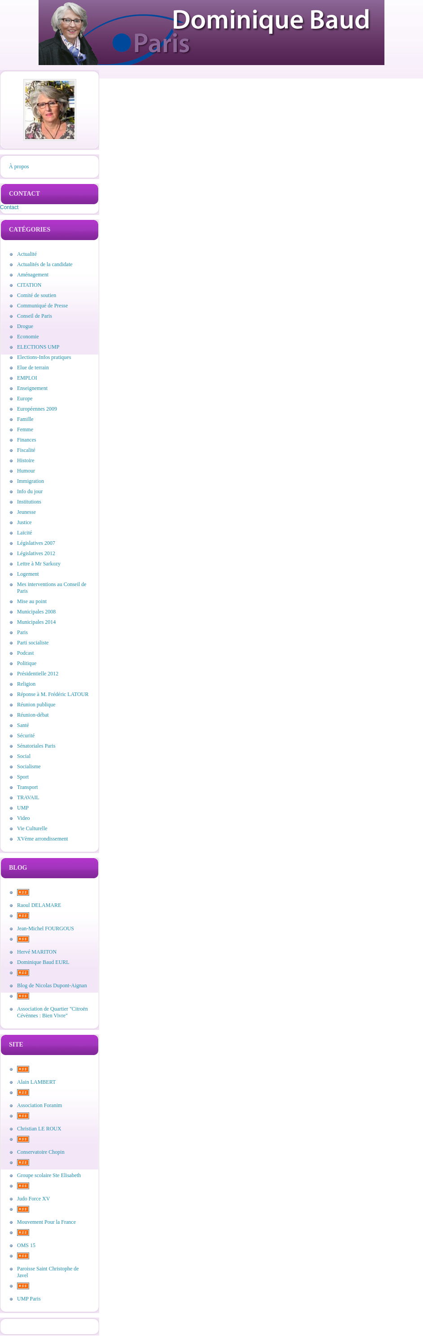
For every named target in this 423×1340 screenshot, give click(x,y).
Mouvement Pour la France (46, 1222)
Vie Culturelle (32, 828)
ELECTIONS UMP (38, 347)
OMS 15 (26, 1245)
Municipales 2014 (36, 622)
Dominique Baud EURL (43, 962)
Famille (25, 419)
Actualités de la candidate (45, 264)
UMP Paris (29, 1299)
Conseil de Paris (34, 316)
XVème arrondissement (42, 839)
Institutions (29, 502)
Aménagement (32, 275)
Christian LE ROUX (39, 1128)
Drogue (25, 326)
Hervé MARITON (37, 952)
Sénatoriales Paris (36, 746)
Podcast (25, 653)
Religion (26, 684)
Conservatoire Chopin (41, 1152)
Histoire (26, 460)
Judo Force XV (33, 1198)
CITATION (29, 285)
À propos (19, 166)
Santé (23, 725)
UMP (23, 808)
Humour (26, 471)
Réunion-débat (33, 715)
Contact (9, 207)
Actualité (27, 254)
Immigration (30, 481)
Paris (22, 632)
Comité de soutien (36, 295)
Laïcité (24, 533)
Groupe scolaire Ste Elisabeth (49, 1175)
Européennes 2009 (37, 409)
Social (24, 756)
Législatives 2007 (36, 543)
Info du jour (30, 491)
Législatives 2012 (36, 553)
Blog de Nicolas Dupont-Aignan (52, 985)
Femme (25, 429)
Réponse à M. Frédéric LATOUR (52, 694)
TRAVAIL (28, 797)
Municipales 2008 (36, 612)
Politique (26, 663)
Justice (24, 522)
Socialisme (29, 766)
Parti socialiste (32, 642)
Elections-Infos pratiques (44, 357)
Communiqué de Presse (42, 305)
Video (23, 818)
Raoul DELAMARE (39, 905)
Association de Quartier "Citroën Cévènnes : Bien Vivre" (52, 1012)
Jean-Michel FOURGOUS (45, 928)
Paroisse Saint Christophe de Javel (48, 1272)
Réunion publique (36, 704)
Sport (23, 777)
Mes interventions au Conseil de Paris (52, 587)
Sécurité (26, 735)
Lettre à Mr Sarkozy (39, 564)
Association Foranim (39, 1105)
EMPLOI (27, 378)
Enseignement (32, 388)
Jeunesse (26, 512)
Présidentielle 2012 (37, 673)
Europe (25, 398)
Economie (28, 336)
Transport (27, 787)
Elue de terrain (33, 367)
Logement (28, 574)
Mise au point (32, 601)
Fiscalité (26, 450)
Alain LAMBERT (36, 1082)
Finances (26, 440)
